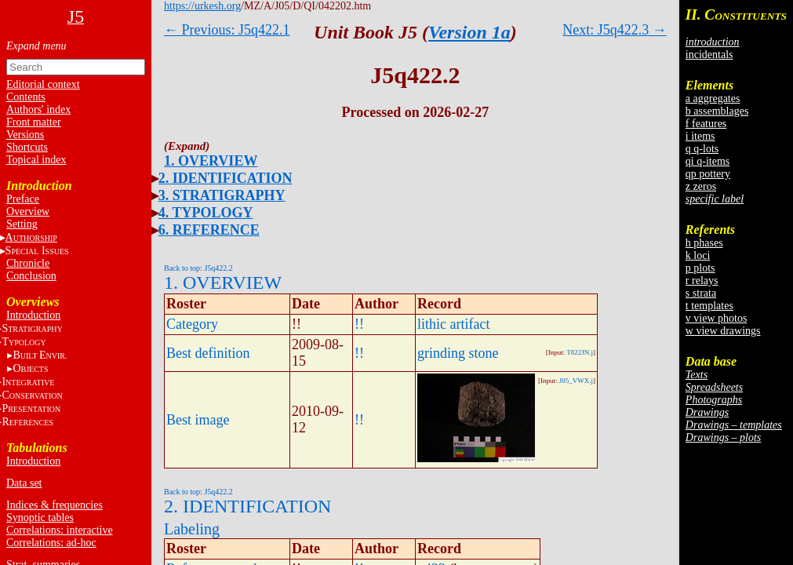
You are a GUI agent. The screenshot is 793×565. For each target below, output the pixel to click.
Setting (22, 224)
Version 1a (469, 32)
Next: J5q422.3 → (614, 30)
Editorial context (43, 84)
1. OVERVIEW (210, 161)
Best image (197, 420)
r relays (702, 280)
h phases (704, 243)
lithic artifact (453, 324)
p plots (700, 268)
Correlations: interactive (59, 530)
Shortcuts (27, 147)
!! (359, 324)
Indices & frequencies (54, 505)
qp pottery (708, 174)
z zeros (701, 186)
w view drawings (723, 331)
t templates (709, 306)
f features (706, 123)
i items (700, 136)
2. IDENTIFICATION (225, 178)
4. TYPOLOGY (205, 213)
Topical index (36, 160)
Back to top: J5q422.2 (198, 268)
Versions (25, 134)
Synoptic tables (40, 517)
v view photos (717, 318)
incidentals (709, 54)
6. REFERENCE (209, 230)
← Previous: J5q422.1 (227, 30)
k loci (698, 255)
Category (192, 324)
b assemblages (717, 111)
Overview (27, 211)
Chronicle (27, 263)
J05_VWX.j (576, 381)
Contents (25, 97)
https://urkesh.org (202, 6)
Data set (24, 483)
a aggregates (713, 98)
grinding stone (458, 353)
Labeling (192, 529)
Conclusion (31, 276)
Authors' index (38, 109)
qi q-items (707, 161)
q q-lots (702, 149)
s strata (701, 293)
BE (40, 355)
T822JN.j (579, 352)
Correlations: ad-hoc (51, 543)
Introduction (33, 315)
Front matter (33, 122)
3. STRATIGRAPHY (222, 195)
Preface (22, 199)
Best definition (208, 353)
